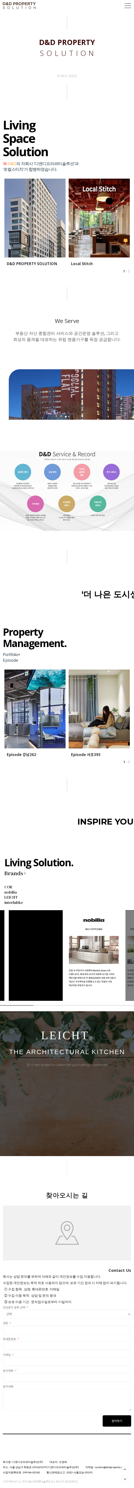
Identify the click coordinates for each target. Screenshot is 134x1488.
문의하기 (117, 1421)
